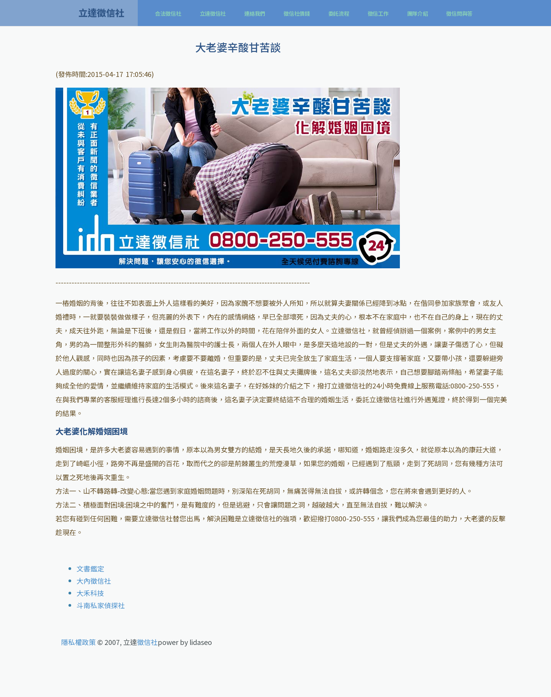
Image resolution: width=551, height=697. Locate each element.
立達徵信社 (213, 13)
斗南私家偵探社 (101, 605)
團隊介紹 (417, 13)
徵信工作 (378, 13)
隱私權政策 (78, 642)
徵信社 (147, 642)
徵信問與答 (459, 13)
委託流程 (338, 13)
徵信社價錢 (297, 13)
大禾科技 (90, 593)
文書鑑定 (90, 568)
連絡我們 (254, 13)
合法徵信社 (168, 13)
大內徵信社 (94, 581)
